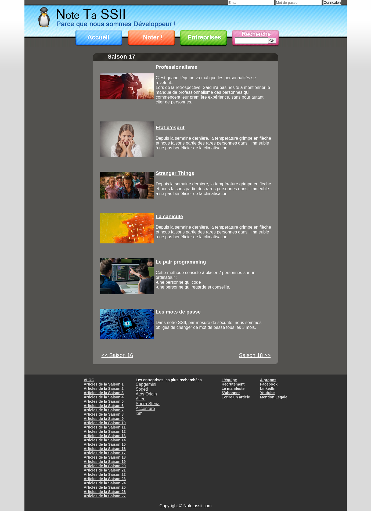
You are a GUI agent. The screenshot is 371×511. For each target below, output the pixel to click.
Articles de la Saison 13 (104, 436)
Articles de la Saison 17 (104, 453)
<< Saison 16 (117, 355)
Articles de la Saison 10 (104, 423)
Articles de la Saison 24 (104, 483)
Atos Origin (146, 394)
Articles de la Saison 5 (104, 401)
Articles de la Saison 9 (104, 418)
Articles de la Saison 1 (104, 384)
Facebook (269, 384)
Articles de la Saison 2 (104, 388)
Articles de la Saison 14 (104, 440)
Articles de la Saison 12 (104, 431)
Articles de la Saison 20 (104, 466)
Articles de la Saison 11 (104, 427)
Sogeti (142, 389)
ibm (139, 413)
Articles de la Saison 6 (104, 406)
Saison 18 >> (255, 355)
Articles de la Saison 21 (104, 470)
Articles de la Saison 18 (104, 457)
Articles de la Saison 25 (104, 487)
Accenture (145, 408)
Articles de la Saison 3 (104, 393)
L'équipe (229, 380)
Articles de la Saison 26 (104, 492)
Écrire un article (236, 397)
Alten (140, 399)
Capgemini (146, 384)
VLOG (89, 380)
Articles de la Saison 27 (104, 496)
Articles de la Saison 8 (104, 414)
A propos (268, 380)
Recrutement (233, 384)
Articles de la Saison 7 (104, 410)
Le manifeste (233, 388)
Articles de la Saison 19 (104, 461)
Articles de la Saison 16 (104, 449)
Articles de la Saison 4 (104, 397)
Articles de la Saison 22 (104, 474)
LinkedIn (268, 388)
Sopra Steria (148, 403)
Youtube (267, 393)
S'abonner (231, 393)
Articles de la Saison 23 (104, 479)
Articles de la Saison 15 (104, 444)
